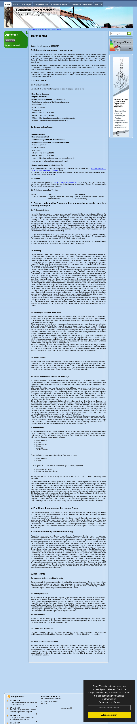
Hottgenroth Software (51, 701)
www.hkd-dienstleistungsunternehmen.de (53, 121)
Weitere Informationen (109, 708)
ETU (45, 704)
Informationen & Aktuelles (81, 4)
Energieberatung (41, 4)
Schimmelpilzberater (59, 4)
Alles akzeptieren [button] (109, 715)
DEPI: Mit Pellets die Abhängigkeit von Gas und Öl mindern (23, 703)
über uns (98, 4)
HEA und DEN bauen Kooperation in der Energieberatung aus (22, 718)
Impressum (110, 699)
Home (7, 4)
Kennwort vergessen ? (12, 45)
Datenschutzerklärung (109, 702)
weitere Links (66, 708)
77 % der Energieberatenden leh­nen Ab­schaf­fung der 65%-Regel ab (23, 711)
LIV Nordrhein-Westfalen (52, 698)
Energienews (17, 696)
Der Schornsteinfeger (22, 4)
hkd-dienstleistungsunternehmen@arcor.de (57, 118)
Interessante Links (50, 696)
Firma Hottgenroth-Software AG (65, 182)
